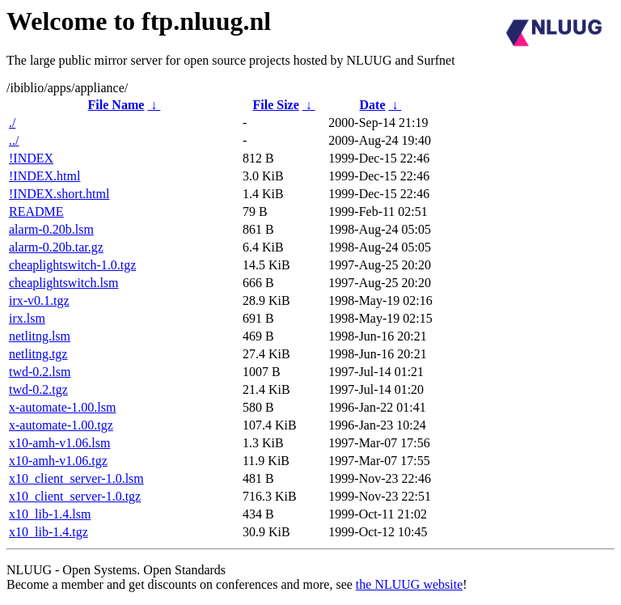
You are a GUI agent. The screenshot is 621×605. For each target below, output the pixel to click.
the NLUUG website (409, 584)
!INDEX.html (44, 176)
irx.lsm (27, 318)
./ (12, 122)
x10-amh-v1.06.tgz (58, 461)
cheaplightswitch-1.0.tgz (72, 265)
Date (373, 105)
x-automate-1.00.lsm (62, 407)
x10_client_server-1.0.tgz (75, 496)
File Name (116, 105)
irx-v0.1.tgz (39, 300)
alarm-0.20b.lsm (51, 229)
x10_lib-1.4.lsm (50, 514)
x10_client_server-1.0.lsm (76, 478)
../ (14, 140)
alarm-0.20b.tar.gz (56, 247)
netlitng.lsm (39, 336)
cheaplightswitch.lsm (64, 283)
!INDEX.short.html (59, 194)
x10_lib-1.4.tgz (48, 532)
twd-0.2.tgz (38, 389)
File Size (275, 105)
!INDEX (31, 158)
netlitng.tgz (38, 354)
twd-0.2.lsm (39, 372)
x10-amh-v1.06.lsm (59, 443)
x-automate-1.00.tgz (61, 425)
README (36, 211)
